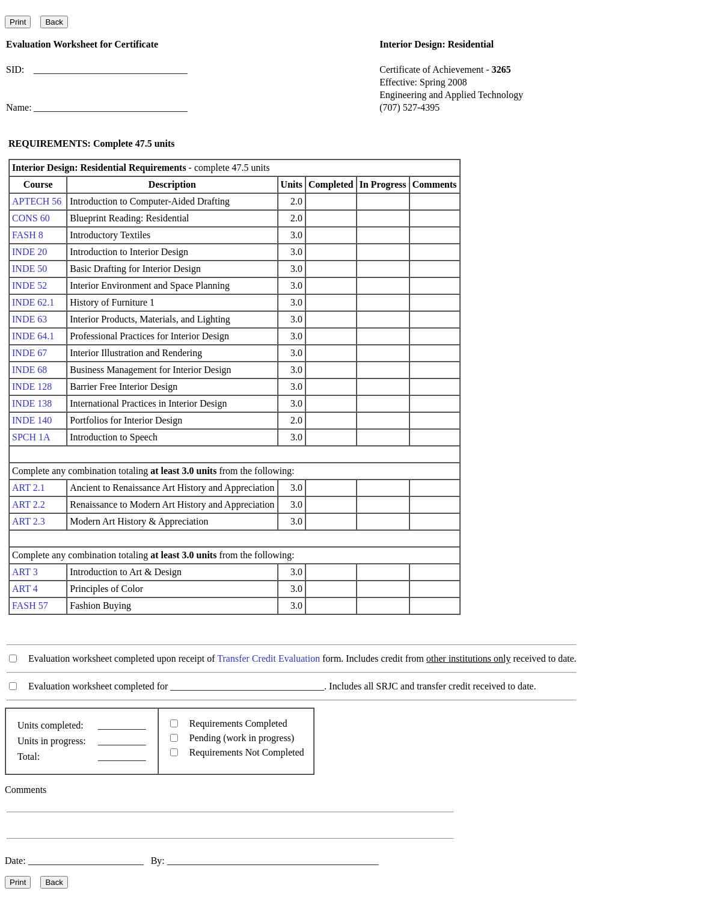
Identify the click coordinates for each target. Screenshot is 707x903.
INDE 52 (29, 285)
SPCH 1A (31, 437)
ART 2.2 (28, 504)
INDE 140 (32, 420)
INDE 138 (32, 403)
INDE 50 (29, 269)
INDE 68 (29, 370)
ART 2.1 (28, 487)
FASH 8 (27, 235)
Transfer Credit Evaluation (268, 658)
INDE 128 (32, 386)
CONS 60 (31, 218)
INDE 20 (29, 252)
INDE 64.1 (33, 336)
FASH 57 (30, 605)
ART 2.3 (28, 521)
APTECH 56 (36, 201)
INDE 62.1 (33, 302)
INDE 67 (29, 353)
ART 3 (25, 572)
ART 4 (25, 589)
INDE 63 (29, 319)
